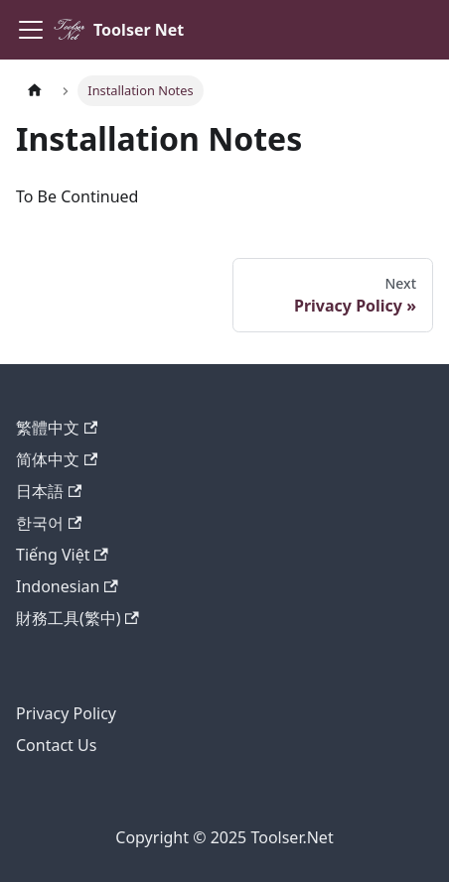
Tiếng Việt (62, 555)
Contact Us (56, 745)
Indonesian (67, 586)
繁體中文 (56, 428)
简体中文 (56, 459)
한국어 (48, 523)
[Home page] (35, 90)
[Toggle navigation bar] (31, 30)
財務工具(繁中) (77, 618)
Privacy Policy (66, 713)
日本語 (48, 491)
